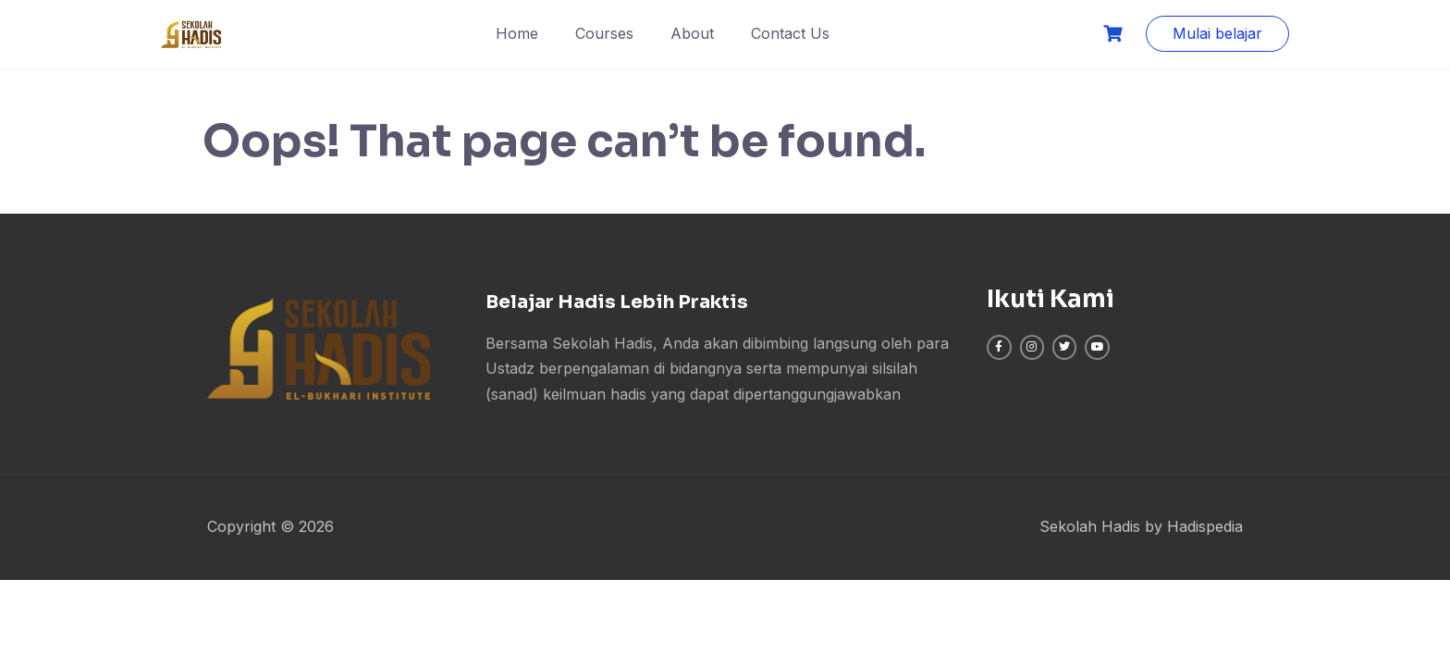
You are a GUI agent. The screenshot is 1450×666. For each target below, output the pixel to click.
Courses (604, 33)
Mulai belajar (1217, 33)
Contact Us (790, 33)
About (692, 33)
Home (517, 33)
